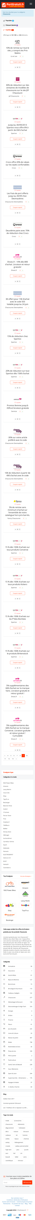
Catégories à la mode (10, 777)
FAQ (30, 1203)
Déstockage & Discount (17, 1002)
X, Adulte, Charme (17, 1087)
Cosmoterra (7, 867)
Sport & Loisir (17, 1073)
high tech (8, 1150)
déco (7, 1131)
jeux (18, 1150)
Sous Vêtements (17, 1069)
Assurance (17, 971)
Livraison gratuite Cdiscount (12, 1103)
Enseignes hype (8, 772)
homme (25, 1135)
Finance (17, 1020)
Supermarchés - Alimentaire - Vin (17, 1078)
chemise (26, 1139)
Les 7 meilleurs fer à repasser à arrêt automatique (18, 1108)
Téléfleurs (6, 825)
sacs (7, 1153)
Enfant (17, 1015)
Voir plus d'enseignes (26, 876)
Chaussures (17, 997)
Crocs (14, 168)
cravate (8, 1146)
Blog (26, 1203)
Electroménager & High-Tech (17, 1006)
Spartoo (14, 133)
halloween (22, 1128)
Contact (17, 1205)
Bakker (5, 828)
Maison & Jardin (17, 1038)
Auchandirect (7, 838)
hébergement (19, 1142)
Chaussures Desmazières (14, 202)
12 (9, 759)
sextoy (7, 1142)
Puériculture (17, 1060)
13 (13, 759)
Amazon (5, 786)
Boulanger (6, 802)
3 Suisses (6, 812)
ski (17, 1135)
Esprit (5, 845)
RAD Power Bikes (8, 783)
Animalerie (17, 966)
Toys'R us (6, 799)
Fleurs (17, 1024)
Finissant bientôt (10, 25)
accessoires (17, 1120)
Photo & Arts (17, 1051)
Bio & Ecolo (17, 984)
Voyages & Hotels (17, 1082)
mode (7, 1120)
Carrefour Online (8, 841)
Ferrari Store (7, 815)
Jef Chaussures (14, 96)
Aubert (5, 809)
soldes (8, 1139)
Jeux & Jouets (17, 1029)
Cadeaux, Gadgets (17, 993)
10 (26, 755)
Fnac (4, 819)
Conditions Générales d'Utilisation (17, 1200)
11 (5, 759)
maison (16, 1131)
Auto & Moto (17, 975)
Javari (5, 861)
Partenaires (6, 1203)
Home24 (5, 864)
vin (21, 1153)
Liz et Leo (14, 56)
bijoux (16, 1139)
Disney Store (7, 832)
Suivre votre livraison (8, 1202)
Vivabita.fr (6, 822)
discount (26, 1131)
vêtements (21, 1124)
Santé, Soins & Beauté (17, 1064)
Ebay (4, 796)
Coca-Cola (6, 793)
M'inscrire (27, 1182)
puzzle (26, 1150)
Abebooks (6, 848)
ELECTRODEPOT (8, 854)
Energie (17, 1011)
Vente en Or (7, 858)
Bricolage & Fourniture (17, 988)
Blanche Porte (7, 806)
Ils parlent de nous (18, 1203)
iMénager (6, 835)
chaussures (9, 1124)
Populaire (8, 20)
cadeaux (8, 1135)
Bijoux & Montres (17, 979)
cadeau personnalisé (21, 1146)
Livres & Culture (17, 1033)
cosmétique (9, 1160)
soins (25, 1157)
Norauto (5, 851)
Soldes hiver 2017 (8, 1099)
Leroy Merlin (7, 789)
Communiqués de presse (24, 1202)
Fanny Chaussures (14, 518)
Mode (17, 1042)
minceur (20, 1160)
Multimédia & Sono (17, 1046)
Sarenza (14, 411)
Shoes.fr (14, 270)
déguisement (10, 1128)
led (14, 1153)
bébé (16, 1157)
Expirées (8, 30)
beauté (8, 1157)
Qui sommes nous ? (17, 1198)
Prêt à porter (17, 1055)
